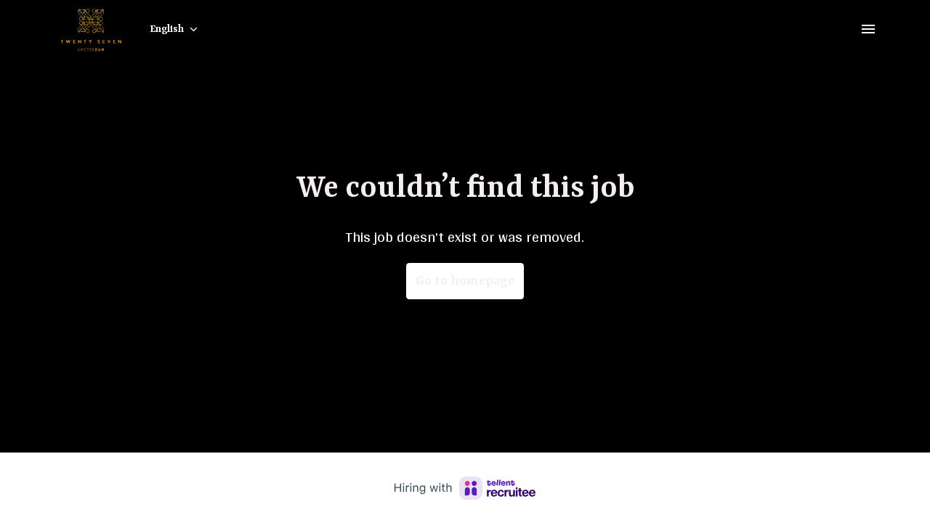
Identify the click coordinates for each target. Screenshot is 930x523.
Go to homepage (465, 281)
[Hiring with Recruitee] (465, 488)
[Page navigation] (868, 29)
